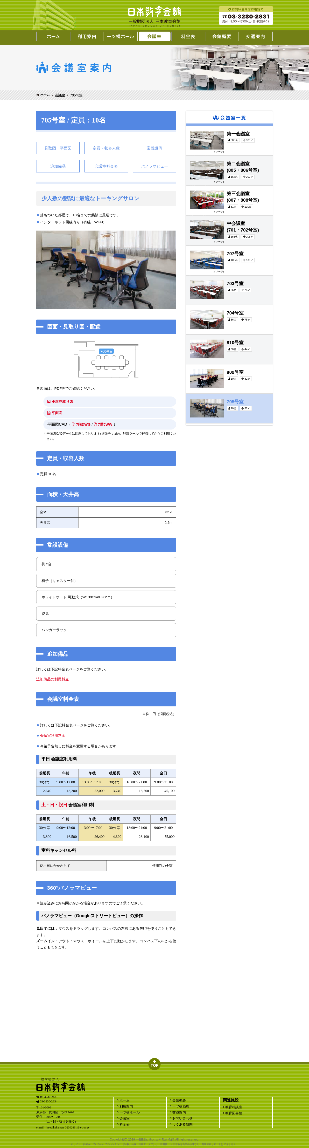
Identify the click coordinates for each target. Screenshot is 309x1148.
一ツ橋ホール (128, 1112)
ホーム (45, 95)
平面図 (55, 413)
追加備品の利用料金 (52, 679)
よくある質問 (181, 1124)
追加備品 (58, 166)
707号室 (189, 247)
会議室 (60, 95)
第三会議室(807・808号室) (197, 187)
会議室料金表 (106, 166)
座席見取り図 (61, 401)
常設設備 (154, 148)
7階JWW (105, 424)
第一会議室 (191, 127)
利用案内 (125, 1106)
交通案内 (178, 1112)
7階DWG (82, 424)
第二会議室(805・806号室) (197, 157)
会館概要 (178, 1100)
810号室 (189, 336)
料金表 (123, 1124)
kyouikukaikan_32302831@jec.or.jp (68, 1127)
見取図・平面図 (57, 148)
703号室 (189, 277)
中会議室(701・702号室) (196, 217)
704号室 (189, 306)
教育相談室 (232, 1107)
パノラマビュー (154, 166)
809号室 (189, 365)
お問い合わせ (181, 1118)
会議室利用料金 (52, 735)
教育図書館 (232, 1113)
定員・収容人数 (106, 148)
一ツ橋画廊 (179, 1106)
